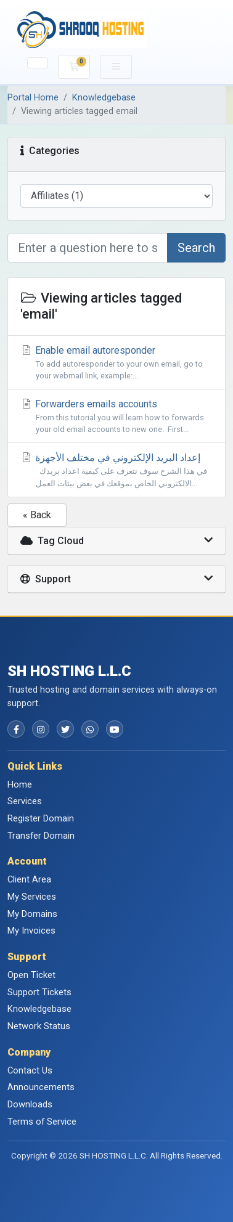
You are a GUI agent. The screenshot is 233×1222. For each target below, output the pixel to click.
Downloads (29, 1104)
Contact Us (29, 1070)
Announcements (41, 1087)
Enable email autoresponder (116, 362)
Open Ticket (31, 974)
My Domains (32, 913)
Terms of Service (41, 1121)
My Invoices (31, 930)
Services (24, 801)
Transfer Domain (41, 835)
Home (19, 784)
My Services (31, 896)
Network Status (38, 1026)
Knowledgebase (104, 97)
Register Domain (40, 818)
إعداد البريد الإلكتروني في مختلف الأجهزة (116, 470)
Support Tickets (39, 992)
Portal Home (33, 97)
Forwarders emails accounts (116, 416)
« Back (37, 515)
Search (196, 247)
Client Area (29, 879)
